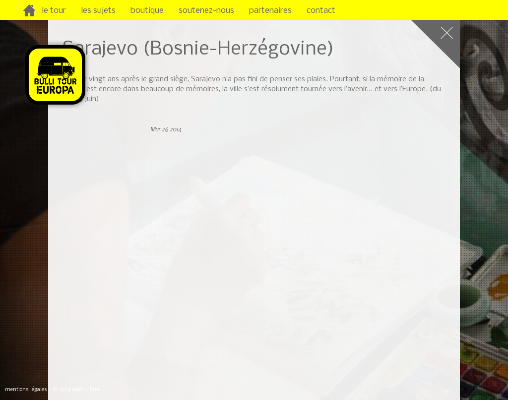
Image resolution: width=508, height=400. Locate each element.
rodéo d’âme (86, 390)
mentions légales (26, 390)
